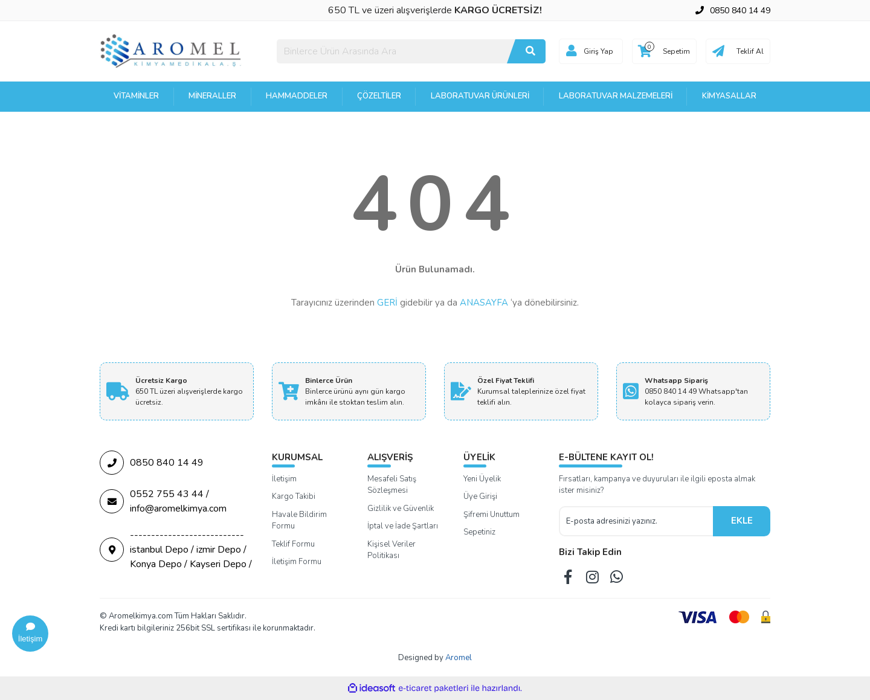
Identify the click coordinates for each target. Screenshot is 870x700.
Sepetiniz (479, 532)
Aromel (458, 657)
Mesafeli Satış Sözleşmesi (391, 485)
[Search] (411, 51)
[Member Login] (571, 51)
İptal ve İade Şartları (402, 526)
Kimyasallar (729, 96)
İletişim (284, 479)
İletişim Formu (296, 561)
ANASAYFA (484, 303)
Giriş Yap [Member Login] (598, 51)
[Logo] (171, 51)
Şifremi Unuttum (491, 514)
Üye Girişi (480, 496)
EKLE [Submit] (742, 521)
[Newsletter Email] (636, 521)
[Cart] (664, 51)
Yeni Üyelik (482, 479)
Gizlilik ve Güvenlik (400, 508)
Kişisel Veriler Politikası (391, 550)
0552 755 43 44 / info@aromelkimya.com (163, 501)
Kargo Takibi (293, 496)
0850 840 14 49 (152, 463)
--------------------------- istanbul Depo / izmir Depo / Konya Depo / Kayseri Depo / (176, 549)
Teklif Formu (293, 544)
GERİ (387, 303)
